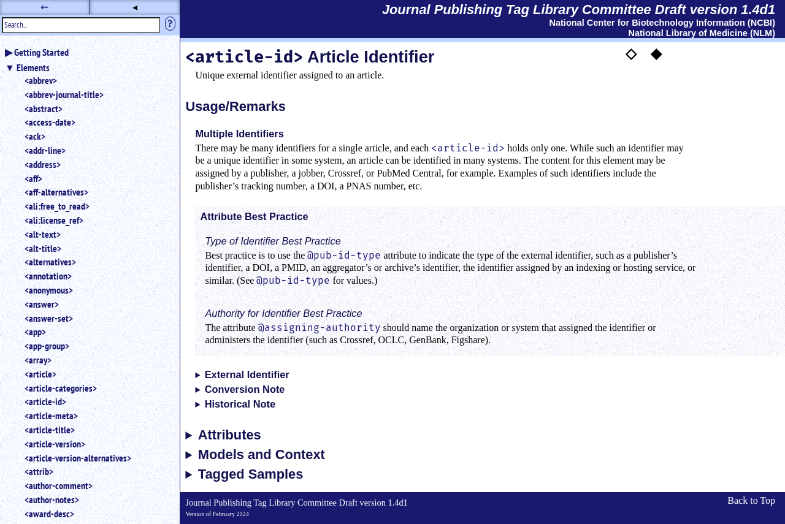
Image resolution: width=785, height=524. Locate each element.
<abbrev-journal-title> (64, 94)
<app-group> (47, 346)
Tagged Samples (251, 474)
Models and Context (261, 454)
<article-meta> (51, 415)
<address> (43, 164)
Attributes (229, 435)
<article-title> (50, 429)
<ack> (35, 136)
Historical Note (240, 403)
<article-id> (45, 401)
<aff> (33, 178)
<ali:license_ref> (54, 220)
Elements (33, 67)
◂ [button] (134, 7)
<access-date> (50, 122)
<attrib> (39, 471)
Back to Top (751, 500)
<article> (40, 374)
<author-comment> (59, 485)
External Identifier (247, 374)
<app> (35, 331)
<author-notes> (52, 499)
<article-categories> (61, 388)
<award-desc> (49, 513)
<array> (38, 360)
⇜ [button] (44, 7)
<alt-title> (43, 248)
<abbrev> (41, 80)
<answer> (42, 304)
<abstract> (44, 108)
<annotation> (48, 276)
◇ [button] (631, 53)
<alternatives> (50, 262)
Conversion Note (245, 389)
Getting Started (41, 52)
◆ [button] (656, 53)
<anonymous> (49, 290)
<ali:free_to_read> (57, 206)
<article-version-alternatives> (78, 458)
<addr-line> (45, 150)
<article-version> (55, 444)
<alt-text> (43, 234)
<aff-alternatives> (56, 192)
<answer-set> (49, 318)
